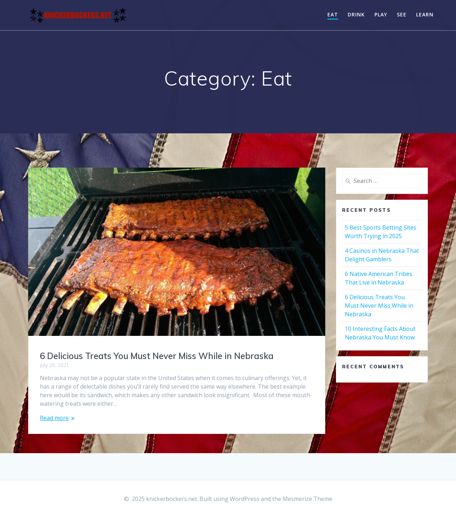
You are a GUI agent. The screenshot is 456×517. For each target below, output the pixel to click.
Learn (425, 14)
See (401, 14)
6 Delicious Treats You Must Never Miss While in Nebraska (157, 355)
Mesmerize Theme (307, 499)
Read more (54, 418)
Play (380, 14)
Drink (356, 14)
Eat (332, 14)
